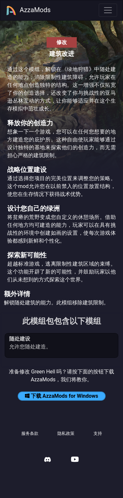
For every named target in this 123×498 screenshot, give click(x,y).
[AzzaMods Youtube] (75, 460)
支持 (97, 433)
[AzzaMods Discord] (47, 460)
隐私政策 (65, 433)
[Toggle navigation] (108, 10)
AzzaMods (28, 10)
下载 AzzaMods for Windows (61, 396)
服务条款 (29, 433)
